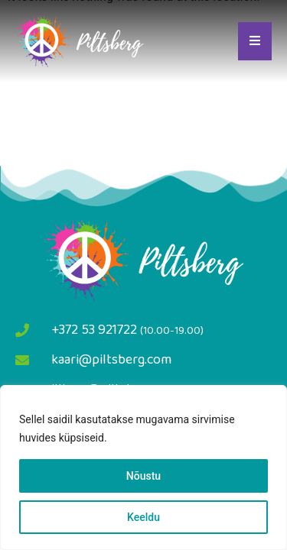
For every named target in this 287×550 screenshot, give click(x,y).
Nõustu (143, 476)
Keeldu (143, 517)
